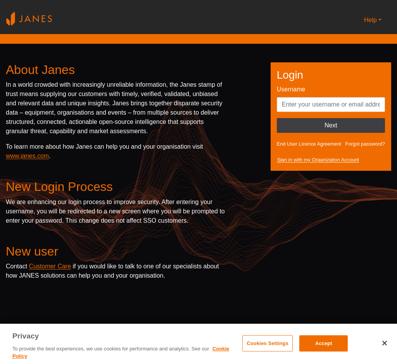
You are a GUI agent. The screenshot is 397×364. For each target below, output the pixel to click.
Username (291, 89)
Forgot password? (365, 144)
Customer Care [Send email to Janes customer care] (50, 266)
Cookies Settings (267, 343)
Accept (323, 343)
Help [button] (370, 20)
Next (331, 125)
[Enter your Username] (331, 104)
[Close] (384, 343)
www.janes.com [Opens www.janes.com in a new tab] (27, 156)
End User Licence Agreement (309, 144)
